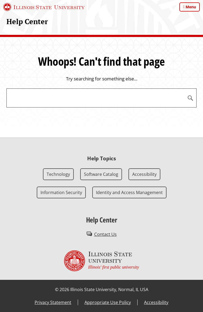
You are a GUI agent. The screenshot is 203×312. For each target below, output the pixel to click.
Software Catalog (101, 174)
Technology (58, 174)
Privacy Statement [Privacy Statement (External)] (53, 302)
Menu (191, 6)
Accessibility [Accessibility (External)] (156, 302)
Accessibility (144, 174)
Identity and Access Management (129, 192)
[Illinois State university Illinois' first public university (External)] (101, 260)
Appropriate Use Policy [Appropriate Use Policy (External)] (107, 302)
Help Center (27, 21)
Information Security (61, 192)
